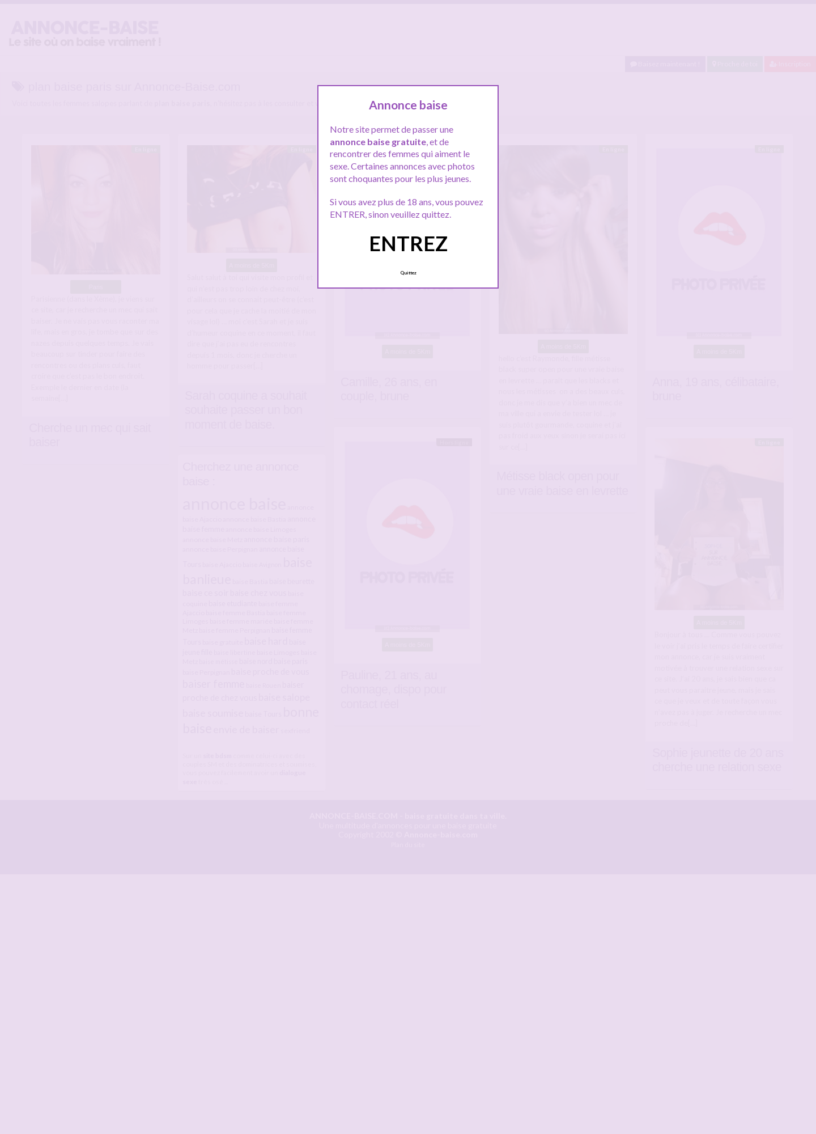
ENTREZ (408, 243)
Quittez (408, 273)
